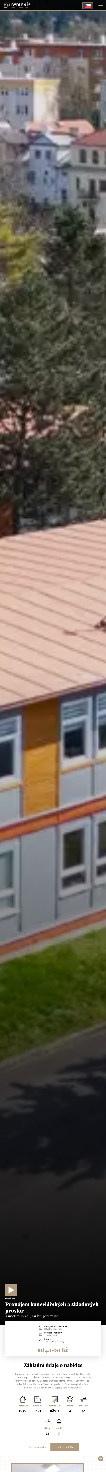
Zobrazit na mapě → (37, 1447)
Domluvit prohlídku (64, 1447)
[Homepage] (17, 5)
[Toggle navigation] (100, 6)
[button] (100, 1458)
